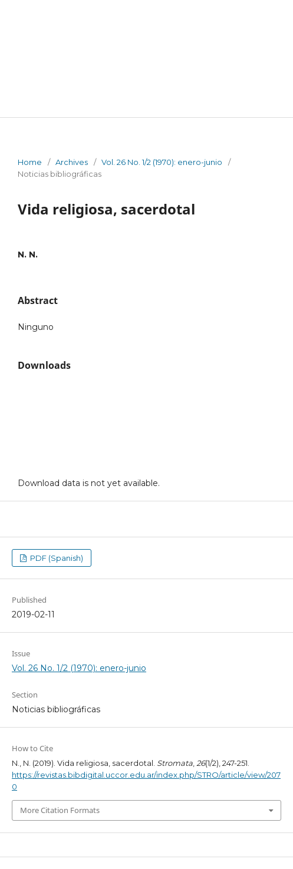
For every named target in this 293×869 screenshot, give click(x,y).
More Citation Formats (60, 810)
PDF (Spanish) (55, 558)
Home (30, 162)
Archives (71, 162)
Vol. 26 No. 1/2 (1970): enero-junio (161, 162)
